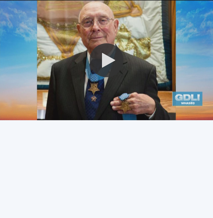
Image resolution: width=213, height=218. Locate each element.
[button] (106, 60)
